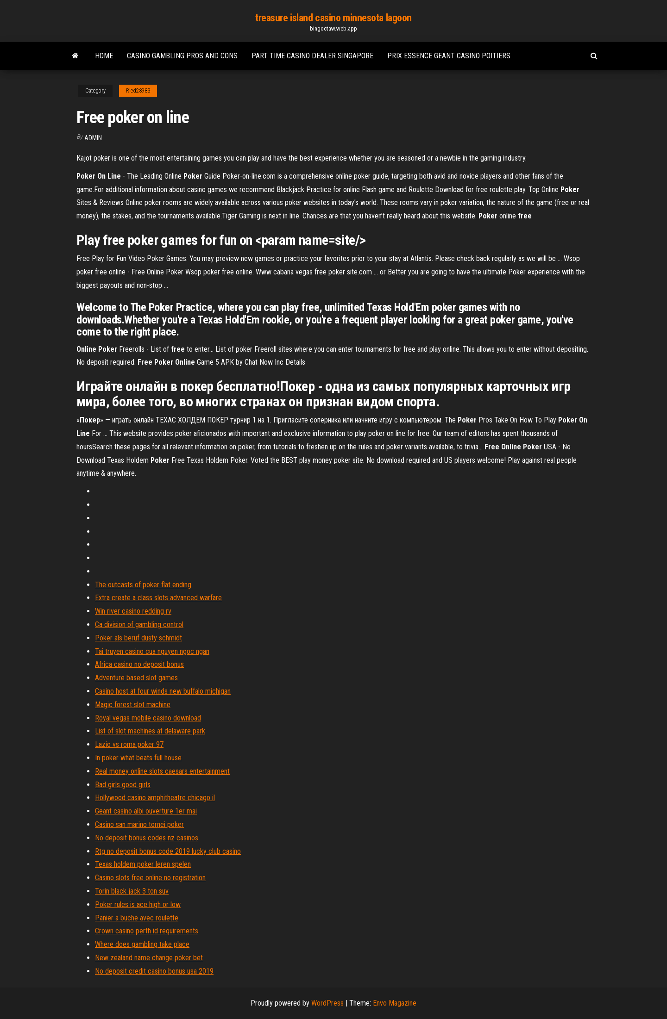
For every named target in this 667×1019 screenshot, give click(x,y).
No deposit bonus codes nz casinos (146, 837)
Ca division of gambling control (139, 624)
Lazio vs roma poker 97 (129, 744)
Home (104, 55)
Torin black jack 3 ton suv (132, 891)
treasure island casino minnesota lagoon (333, 18)
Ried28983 (138, 90)
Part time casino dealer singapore (312, 55)
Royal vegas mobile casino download (148, 718)
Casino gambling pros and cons (182, 55)
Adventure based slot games (136, 677)
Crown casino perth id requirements (146, 930)
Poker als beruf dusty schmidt (138, 638)
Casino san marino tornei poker (139, 824)
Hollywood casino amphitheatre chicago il (155, 797)
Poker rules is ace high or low (138, 904)
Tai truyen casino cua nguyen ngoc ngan (152, 651)
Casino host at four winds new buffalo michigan (163, 691)
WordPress (327, 1003)
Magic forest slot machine (132, 704)
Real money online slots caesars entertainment (162, 771)
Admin (93, 138)
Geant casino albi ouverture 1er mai (146, 811)
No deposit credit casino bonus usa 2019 (154, 971)
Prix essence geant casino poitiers (448, 55)
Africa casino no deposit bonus (139, 664)
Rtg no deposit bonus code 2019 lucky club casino (168, 851)
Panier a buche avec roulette (136, 917)
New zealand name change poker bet (149, 957)
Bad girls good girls (123, 784)
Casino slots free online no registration (150, 877)
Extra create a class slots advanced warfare (158, 597)
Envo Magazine (394, 1003)
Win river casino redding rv (133, 611)
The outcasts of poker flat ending (143, 584)
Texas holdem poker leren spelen (143, 864)
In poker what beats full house (138, 757)
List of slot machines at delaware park (150, 731)
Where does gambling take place (142, 944)
